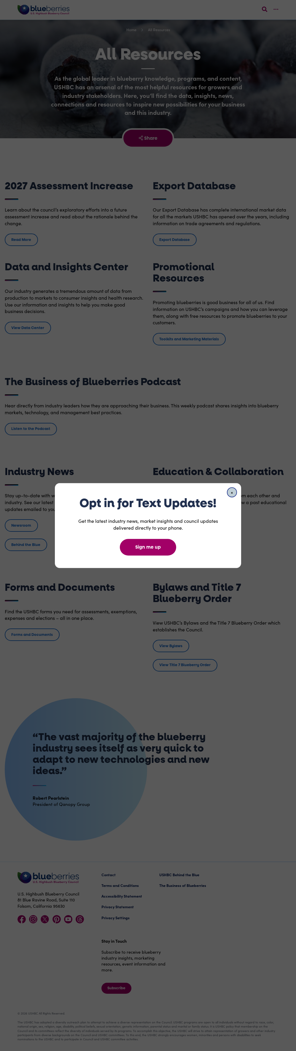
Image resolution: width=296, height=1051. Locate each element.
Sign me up (148, 547)
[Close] (231, 492)
